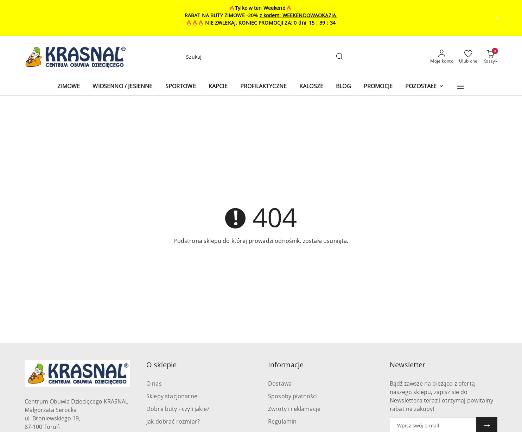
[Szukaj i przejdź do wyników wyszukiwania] (339, 57)
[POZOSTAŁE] (424, 87)
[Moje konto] (441, 57)
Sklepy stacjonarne (171, 396)
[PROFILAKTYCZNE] (263, 87)
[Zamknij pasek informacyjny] (497, 18)
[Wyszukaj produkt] (264, 57)
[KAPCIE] (218, 87)
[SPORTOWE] (181, 87)
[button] (460, 86)
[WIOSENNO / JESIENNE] (122, 87)
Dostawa (280, 383)
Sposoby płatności (293, 396)
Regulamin (282, 421)
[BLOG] (343, 87)
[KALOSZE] (311, 87)
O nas (154, 383)
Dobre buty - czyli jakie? (177, 409)
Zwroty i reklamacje (294, 409)
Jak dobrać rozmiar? (173, 421)
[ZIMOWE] (69, 87)
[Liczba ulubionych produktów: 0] (468, 57)
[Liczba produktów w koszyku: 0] (490, 57)
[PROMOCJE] (378, 87)
